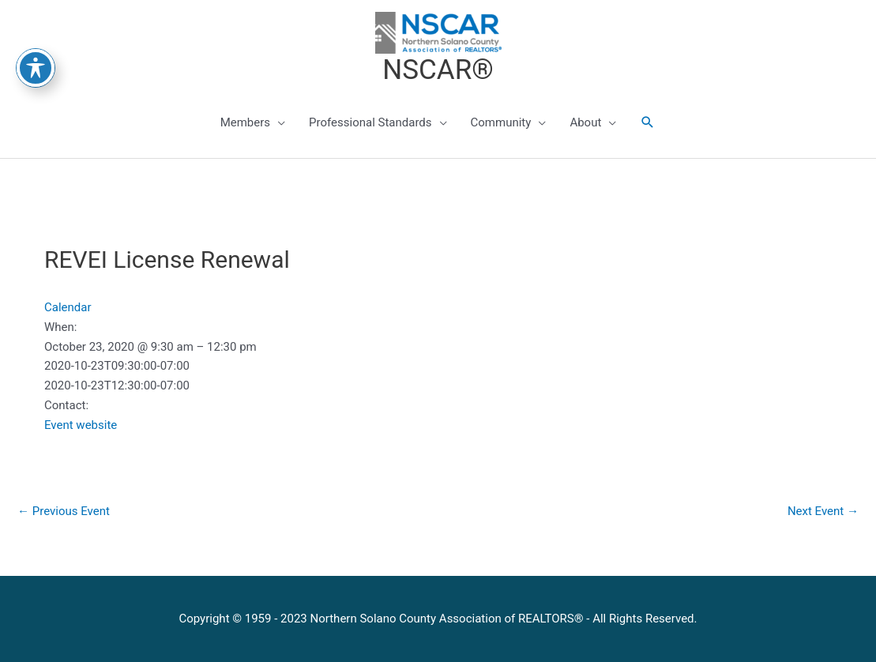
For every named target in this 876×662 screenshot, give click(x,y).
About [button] (585, 122)
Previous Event (63, 511)
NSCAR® (437, 70)
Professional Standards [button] (370, 122)
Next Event (823, 511)
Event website (80, 425)
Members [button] (245, 122)
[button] (648, 122)
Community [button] (501, 122)
